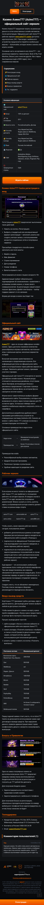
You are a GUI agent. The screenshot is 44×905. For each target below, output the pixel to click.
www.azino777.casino (23, 37)
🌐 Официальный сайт (12, 76)
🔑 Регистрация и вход (12, 72)
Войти (15, 11)
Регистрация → (22, 902)
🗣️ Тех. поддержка (11, 89)
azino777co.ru (22, 107)
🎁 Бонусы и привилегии (13, 86)
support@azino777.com (17, 829)
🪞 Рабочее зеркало (11, 79)
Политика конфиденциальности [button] (22, 878)
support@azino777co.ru (22, 874)
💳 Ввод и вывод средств (13, 83)
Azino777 (17, 222)
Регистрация (27, 11)
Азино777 (6, 344)
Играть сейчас (22, 180)
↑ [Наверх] (39, 895)
